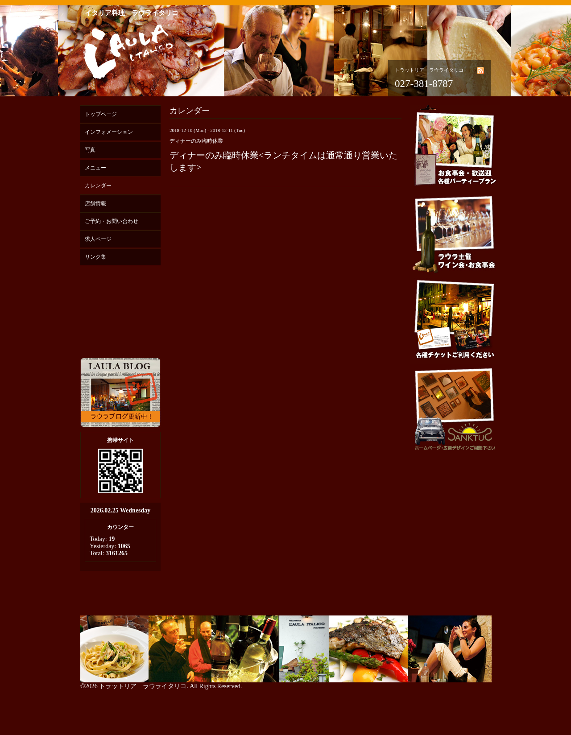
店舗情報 (95, 203)
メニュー (95, 168)
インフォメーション (109, 132)
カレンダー (98, 185)
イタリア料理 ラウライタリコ (131, 13)
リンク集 (95, 257)
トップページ (101, 114)
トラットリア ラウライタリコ (142, 686)
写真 (90, 150)
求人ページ (98, 239)
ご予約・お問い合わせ (111, 221)
